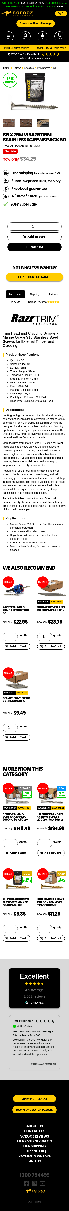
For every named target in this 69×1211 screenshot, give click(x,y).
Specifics (29, 68)
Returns (53, 294)
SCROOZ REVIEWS (34, 1136)
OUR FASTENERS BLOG (34, 1141)
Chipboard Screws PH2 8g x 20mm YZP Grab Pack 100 (16, 902)
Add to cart (34, 236)
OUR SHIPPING (34, 1146)
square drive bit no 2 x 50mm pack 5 (16, 699)
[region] (34, 1043)
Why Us (15, 301)
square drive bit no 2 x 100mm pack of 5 (51, 608)
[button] (5, 1042)
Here (60, 6)
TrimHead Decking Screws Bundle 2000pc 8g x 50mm (50, 817)
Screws (17, 68)
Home (6, 68)
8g (54, 68)
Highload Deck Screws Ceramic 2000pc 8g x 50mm (15, 817)
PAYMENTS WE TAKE (34, 1156)
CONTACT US (34, 1131)
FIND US (35, 1161)
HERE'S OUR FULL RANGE (34, 277)
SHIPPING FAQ (34, 1151)
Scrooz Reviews (43, 301)
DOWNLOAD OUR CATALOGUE (34, 1110)
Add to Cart (15, 646)
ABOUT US (34, 1126)
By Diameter (43, 68)
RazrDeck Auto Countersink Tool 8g (16, 610)
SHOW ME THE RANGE (34, 1099)
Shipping (34, 294)
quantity (23, 635)
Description (15, 294)
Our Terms (34, 1202)
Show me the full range (36, 23)
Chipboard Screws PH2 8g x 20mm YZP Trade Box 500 (50, 902)
